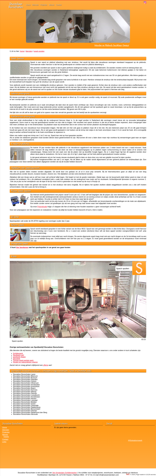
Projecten (43, 5)
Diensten (35, 5)
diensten (29, 51)
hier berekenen (22, 247)
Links (4, 442)
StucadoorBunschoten (16, 5)
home (22, 51)
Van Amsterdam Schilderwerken (64, 473)
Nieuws (51, 5)
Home (28, 5)
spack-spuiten (39, 51)
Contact (59, 5)
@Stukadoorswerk (135, 440)
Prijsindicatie (42, 207)
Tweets (6, 437)
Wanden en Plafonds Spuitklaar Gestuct (111, 45)
